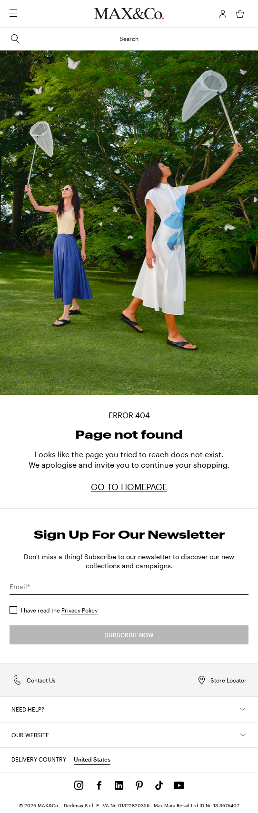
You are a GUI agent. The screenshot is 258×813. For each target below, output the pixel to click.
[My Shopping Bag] (240, 14)
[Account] (223, 14)
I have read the (59, 610)
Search (74, 38)
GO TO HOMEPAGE (129, 487)
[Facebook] (99, 785)
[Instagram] (79, 785)
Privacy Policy (79, 610)
